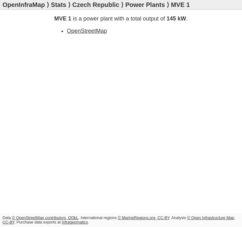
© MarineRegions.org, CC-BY (144, 218)
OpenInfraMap (24, 4)
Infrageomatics (75, 222)
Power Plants (145, 4)
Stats (58, 4)
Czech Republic (95, 4)
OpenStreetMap (87, 31)
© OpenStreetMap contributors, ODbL (45, 218)
